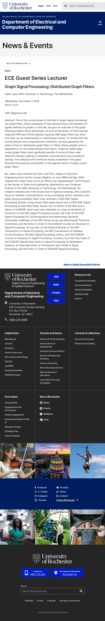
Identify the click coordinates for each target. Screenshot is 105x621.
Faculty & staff (81, 294)
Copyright (51, 600)
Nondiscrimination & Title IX (17, 421)
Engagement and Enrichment (13, 409)
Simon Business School (51, 367)
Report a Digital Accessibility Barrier (82, 264)
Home (7, 70)
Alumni (78, 298)
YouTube (62, 487)
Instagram (41, 495)
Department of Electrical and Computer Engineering (34, 24)
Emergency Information (70, 600)
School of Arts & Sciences (52, 339)
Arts (44, 419)
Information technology (16, 356)
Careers (56, 292)
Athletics (46, 413)
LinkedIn (62, 495)
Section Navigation (18, 63)
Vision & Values (12, 435)
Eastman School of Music (52, 351)
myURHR (9, 365)
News (44, 402)
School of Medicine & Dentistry (50, 357)
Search (23, 586)
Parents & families (83, 289)
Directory (9, 348)
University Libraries (84, 339)
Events (45, 408)
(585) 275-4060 (18, 319)
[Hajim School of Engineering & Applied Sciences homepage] (25, 280)
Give (55, 5)
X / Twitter (41, 491)
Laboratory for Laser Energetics (50, 381)
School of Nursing (48, 363)
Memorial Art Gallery (85, 343)
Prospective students (85, 280)
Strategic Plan (11, 431)
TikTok (61, 491)
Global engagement (14, 414)
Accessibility (11, 402)
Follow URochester (67, 500)
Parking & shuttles (13, 370)
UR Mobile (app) (12, 374)
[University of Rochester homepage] (17, 5)
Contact (8, 343)
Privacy (40, 600)
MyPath (8, 361)
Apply (41, 5)
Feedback (29, 600)
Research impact (13, 426)
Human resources (13, 352)
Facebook (41, 487)
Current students (83, 285)
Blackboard (10, 339)
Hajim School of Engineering (47, 345)
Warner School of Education (48, 374)
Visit (48, 5)
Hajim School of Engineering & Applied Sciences (29, 17)
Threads (40, 500)
